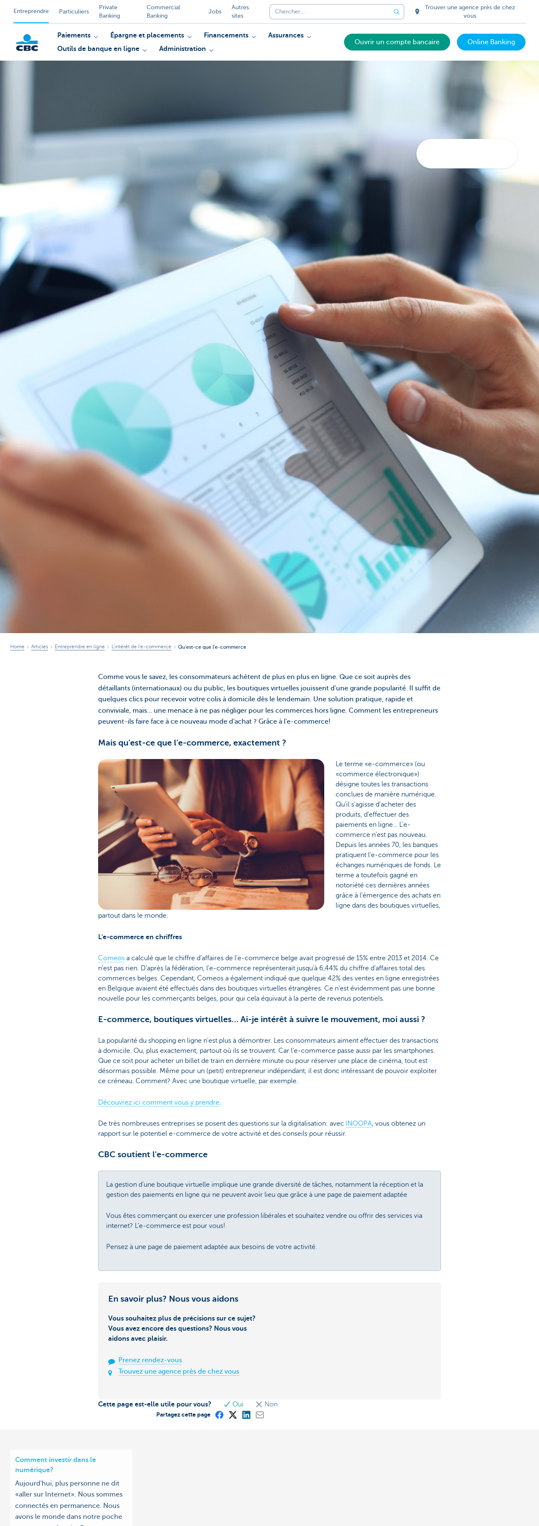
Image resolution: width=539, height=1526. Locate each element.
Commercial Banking (163, 11)
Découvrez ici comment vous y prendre (158, 1102)
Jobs (214, 11)
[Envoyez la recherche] (396, 11)
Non (266, 1404)
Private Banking (109, 11)
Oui (234, 1404)
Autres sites (240, 11)
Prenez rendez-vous (150, 1360)
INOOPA (359, 1123)
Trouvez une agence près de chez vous (178, 1371)
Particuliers (74, 11)
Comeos (111, 958)
